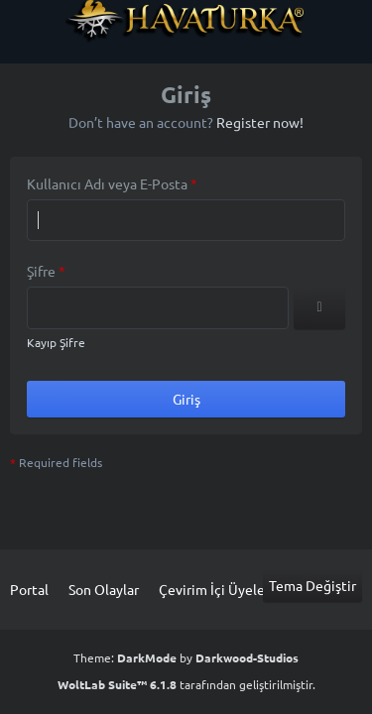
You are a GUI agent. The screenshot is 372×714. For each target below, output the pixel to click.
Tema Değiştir (312, 585)
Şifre (41, 271)
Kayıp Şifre (56, 342)
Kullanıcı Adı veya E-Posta (107, 183)
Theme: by (186, 657)
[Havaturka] (186, 21)
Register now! (260, 122)
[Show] (319, 308)
